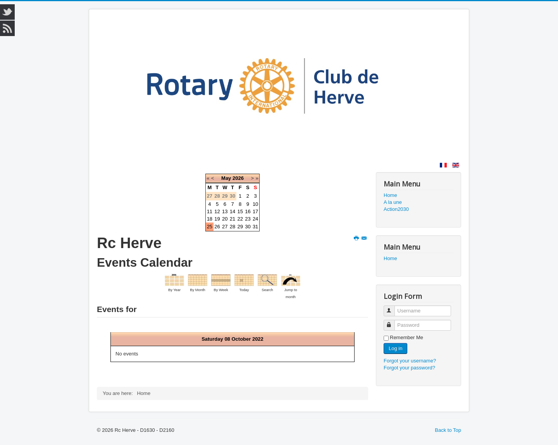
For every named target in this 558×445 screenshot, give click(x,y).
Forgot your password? (409, 368)
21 (232, 219)
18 (209, 219)
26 (217, 226)
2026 (238, 178)
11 (209, 211)
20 (224, 219)
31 (255, 226)
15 (240, 211)
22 (240, 219)
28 (232, 226)
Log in (395, 348)
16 (247, 211)
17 (255, 211)
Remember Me (406, 337)
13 (224, 211)
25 (209, 226)
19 (217, 219)
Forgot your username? (410, 361)
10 (255, 204)
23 (247, 219)
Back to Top (448, 430)
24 (255, 219)
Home (390, 195)
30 (247, 226)
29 (240, 226)
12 (217, 211)
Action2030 (396, 209)
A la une (393, 202)
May (226, 178)
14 (232, 211)
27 (224, 226)
